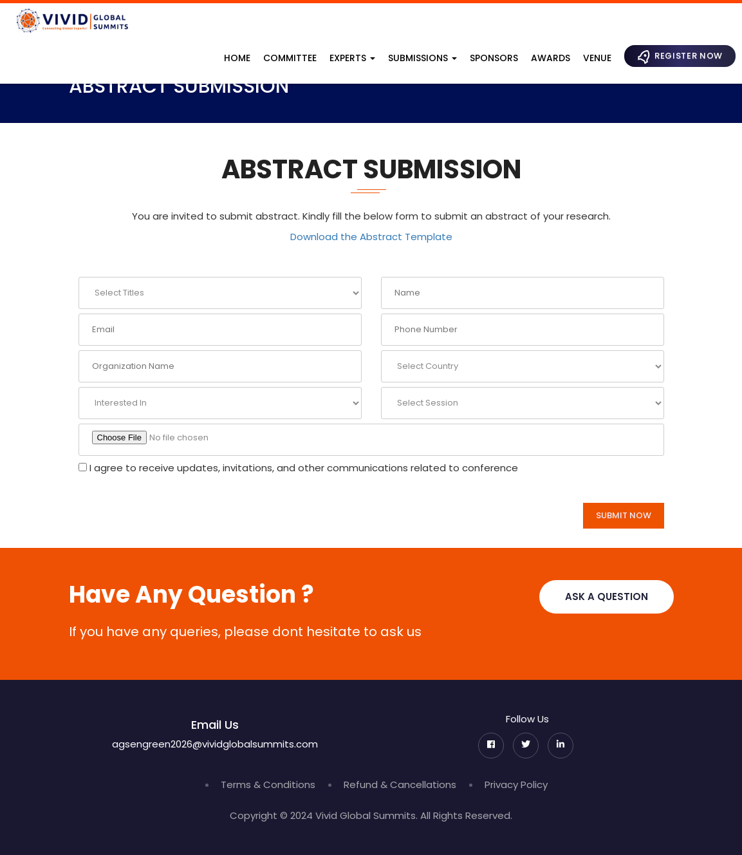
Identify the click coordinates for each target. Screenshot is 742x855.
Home (237, 58)
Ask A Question (606, 596)
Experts (352, 58)
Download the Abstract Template (371, 236)
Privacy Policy (516, 784)
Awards (550, 58)
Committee (290, 58)
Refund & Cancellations (400, 784)
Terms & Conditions (268, 784)
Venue (597, 58)
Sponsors (494, 58)
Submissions (422, 58)
